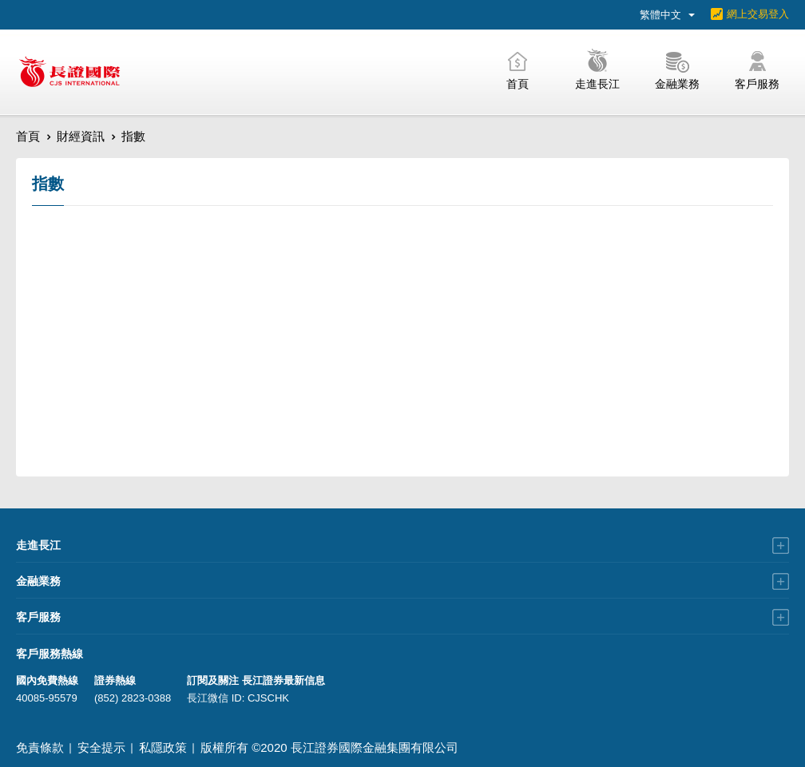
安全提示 (101, 747)
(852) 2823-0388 (132, 698)
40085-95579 (46, 698)
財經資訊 (81, 136)
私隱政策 (163, 747)
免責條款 (40, 747)
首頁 (28, 136)
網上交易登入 (758, 14)
